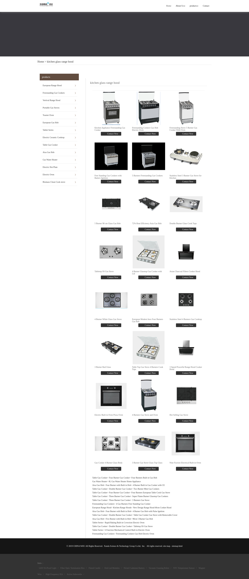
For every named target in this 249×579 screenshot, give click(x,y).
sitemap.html (177, 546)
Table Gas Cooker (50, 145)
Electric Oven (48, 174)
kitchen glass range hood (60, 61)
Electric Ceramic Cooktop (53, 137)
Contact (206, 6)
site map (166, 546)
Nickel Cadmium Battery (134, 568)
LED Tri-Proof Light (47, 568)
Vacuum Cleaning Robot (159, 568)
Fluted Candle (94, 568)
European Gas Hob (51, 123)
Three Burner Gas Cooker (120, 496)
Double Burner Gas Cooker (120, 489)
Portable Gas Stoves (51, 108)
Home (168, 6)
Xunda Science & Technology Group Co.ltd (122, 546)
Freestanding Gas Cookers (54, 93)
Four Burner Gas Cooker (119, 478)
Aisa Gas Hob (48, 152)
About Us (180, 6)
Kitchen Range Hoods (122, 508)
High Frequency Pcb (54, 574)
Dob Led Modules (112, 568)
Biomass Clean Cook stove (54, 182)
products (194, 6)
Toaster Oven (48, 115)
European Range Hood (52, 85)
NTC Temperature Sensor (184, 568)
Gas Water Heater (50, 160)
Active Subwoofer (74, 574)
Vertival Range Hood (51, 100)
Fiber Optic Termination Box (72, 568)
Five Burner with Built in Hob (118, 519)
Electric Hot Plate (50, 167)
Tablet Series (48, 130)
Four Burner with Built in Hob (118, 485)
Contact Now (112, 134)
